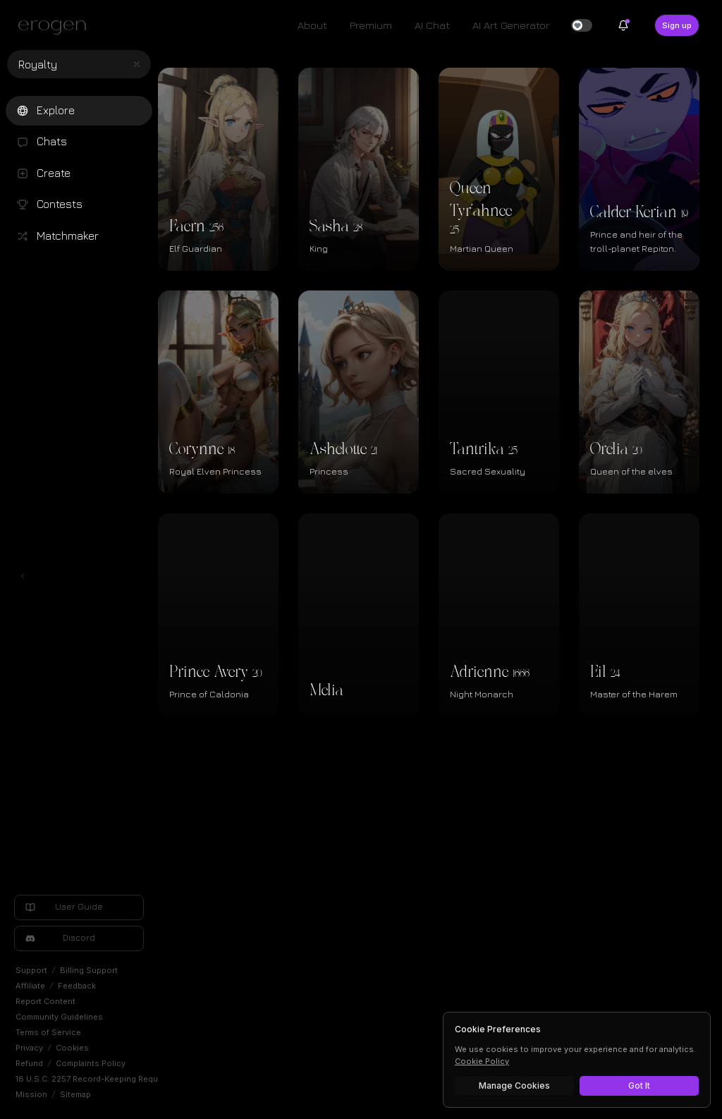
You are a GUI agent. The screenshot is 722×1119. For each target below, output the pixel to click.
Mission (31, 1094)
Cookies (72, 1048)
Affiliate (30, 986)
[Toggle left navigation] (22, 576)
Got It (639, 1085)
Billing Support (89, 970)
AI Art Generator (510, 25)
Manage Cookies (514, 1085)
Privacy (29, 1048)
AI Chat (432, 25)
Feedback (77, 986)
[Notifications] (623, 25)
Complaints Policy (91, 1063)
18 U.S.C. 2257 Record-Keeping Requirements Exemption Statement (146, 1079)
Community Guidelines (59, 1017)
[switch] (581, 25)
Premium (371, 25)
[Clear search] (137, 64)
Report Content (45, 1001)
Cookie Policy (482, 1061)
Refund (29, 1063)
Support (31, 970)
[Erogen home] (56, 26)
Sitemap (75, 1094)
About (312, 25)
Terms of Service (48, 1032)
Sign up (677, 25)
